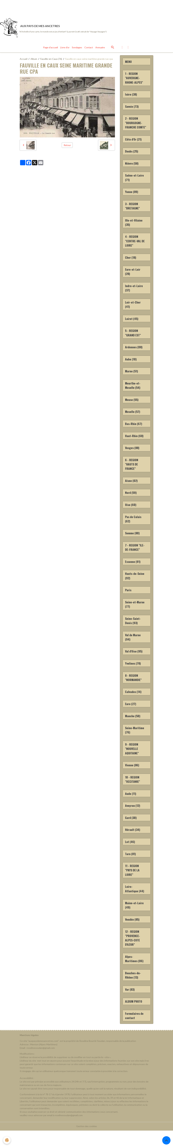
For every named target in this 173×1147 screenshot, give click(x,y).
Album (34, 59)
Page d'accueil (50, 48)
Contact (88, 48)
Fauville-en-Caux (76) (51, 59)
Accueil (23, 59)
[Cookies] (7, 1140)
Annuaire (100, 48)
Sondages (77, 48)
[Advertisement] (60, 7)
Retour (67, 145)
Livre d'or (64, 48)
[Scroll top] (166, 1140)
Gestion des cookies (86, 1142)
